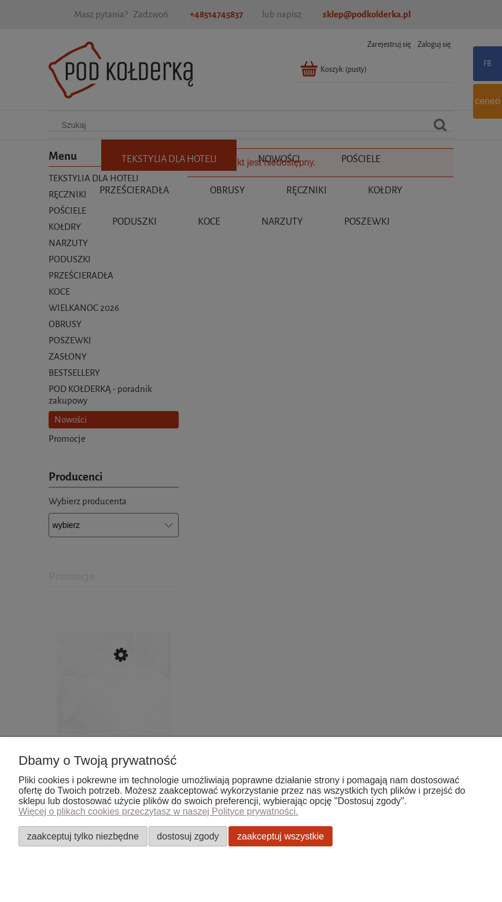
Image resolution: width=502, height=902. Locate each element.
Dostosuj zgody (188, 836)
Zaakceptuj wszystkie (280, 836)
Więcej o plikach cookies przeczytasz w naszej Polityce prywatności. (158, 811)
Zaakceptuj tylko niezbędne (83, 836)
